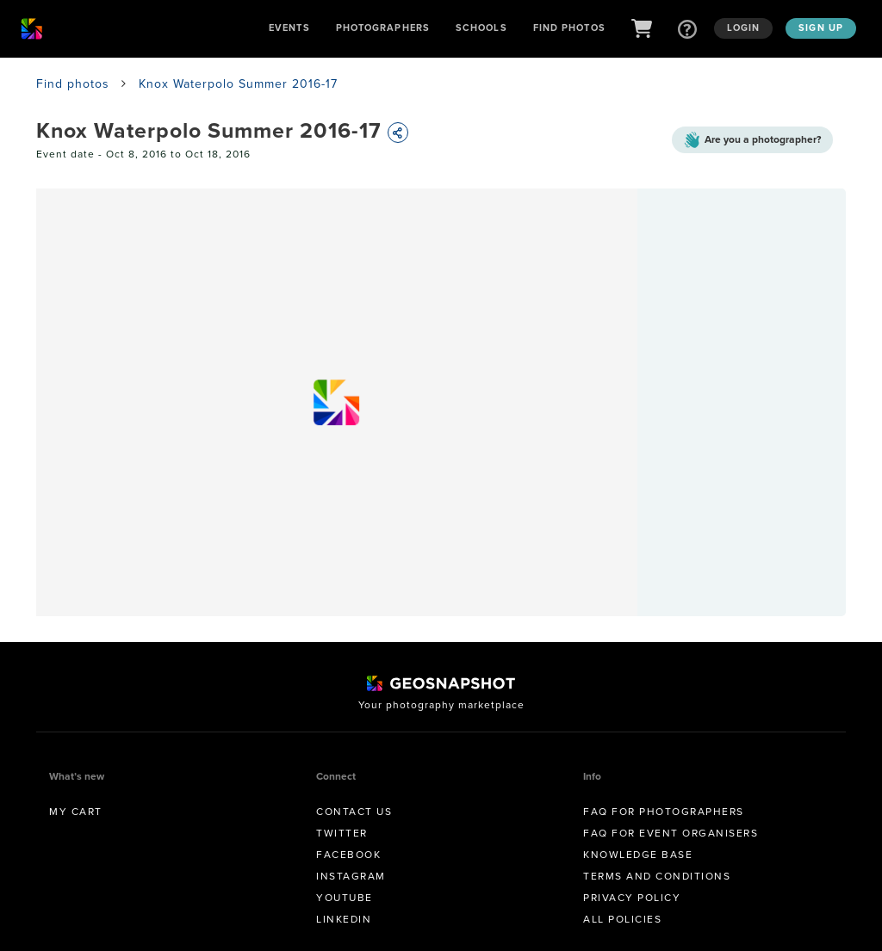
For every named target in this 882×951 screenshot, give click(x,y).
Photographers (383, 27)
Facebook (348, 854)
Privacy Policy (631, 897)
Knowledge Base (638, 854)
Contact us (354, 811)
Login (744, 27)
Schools (481, 27)
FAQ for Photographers (663, 811)
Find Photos (569, 27)
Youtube (344, 897)
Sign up (820, 27)
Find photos (72, 84)
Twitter (342, 833)
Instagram (351, 876)
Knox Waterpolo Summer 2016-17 (238, 84)
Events (289, 27)
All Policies (622, 919)
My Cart (75, 811)
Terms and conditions (656, 876)
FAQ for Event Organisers (670, 833)
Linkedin (343, 919)
